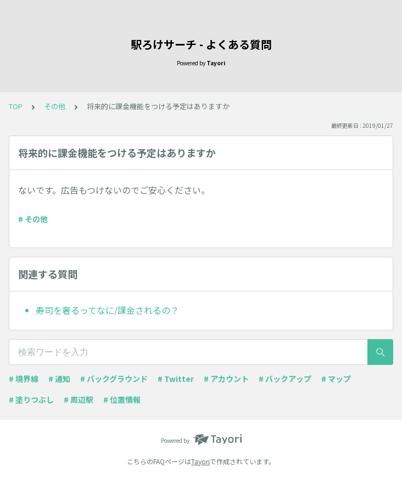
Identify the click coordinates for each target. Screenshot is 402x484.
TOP (16, 106)
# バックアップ (285, 378)
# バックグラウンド (114, 378)
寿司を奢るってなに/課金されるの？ (107, 310)
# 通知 (59, 378)
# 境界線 (23, 378)
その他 (54, 106)
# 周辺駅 (78, 399)
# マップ (336, 378)
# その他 (33, 218)
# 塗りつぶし (31, 399)
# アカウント (226, 378)
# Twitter (176, 378)
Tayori (200, 461)
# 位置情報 (122, 399)
